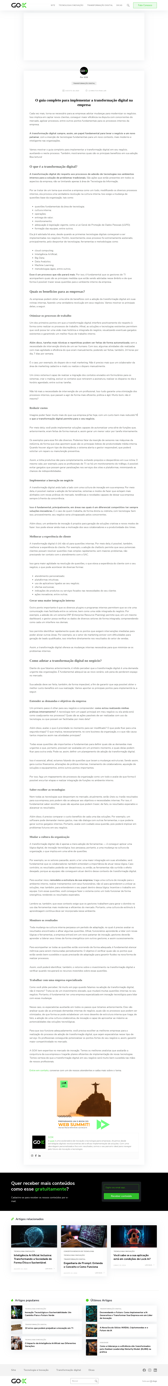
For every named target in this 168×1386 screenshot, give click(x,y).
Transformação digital (100, 5)
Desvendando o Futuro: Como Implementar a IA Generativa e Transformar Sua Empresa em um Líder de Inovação (126, 1315)
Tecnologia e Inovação (71, 5)
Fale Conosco (145, 5)
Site (53, 5)
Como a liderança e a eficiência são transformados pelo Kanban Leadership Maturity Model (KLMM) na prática (125, 1349)
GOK (52, 1141)
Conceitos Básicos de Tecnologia (79, 1251)
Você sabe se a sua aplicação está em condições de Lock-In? (132, 1257)
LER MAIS (49, 1269)
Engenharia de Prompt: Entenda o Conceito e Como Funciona (83, 1265)
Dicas (119, 5)
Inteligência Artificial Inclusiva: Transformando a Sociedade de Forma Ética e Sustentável (33, 1259)
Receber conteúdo (121, 1196)
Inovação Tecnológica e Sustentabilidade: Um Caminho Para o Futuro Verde (48, 1314)
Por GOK (84, 77)
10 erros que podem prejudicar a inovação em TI (49, 1328)
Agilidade (104, 1342)
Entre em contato (39, 1070)
